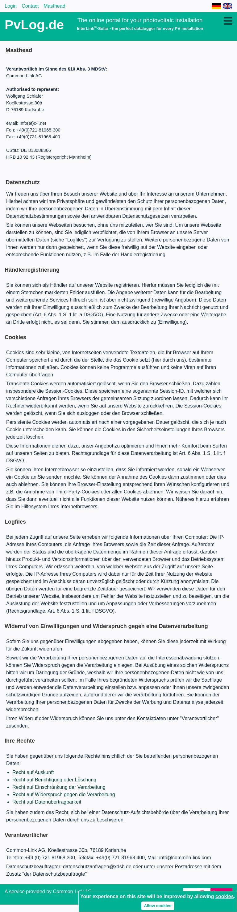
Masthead (54, 6)
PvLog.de (34, 24)
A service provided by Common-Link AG (48, 891)
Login (11, 6)
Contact (30, 6)
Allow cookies (158, 905)
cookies (224, 896)
